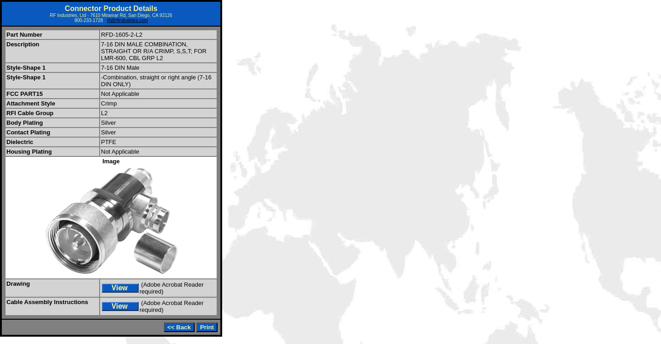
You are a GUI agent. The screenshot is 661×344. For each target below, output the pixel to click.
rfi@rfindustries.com (127, 20)
